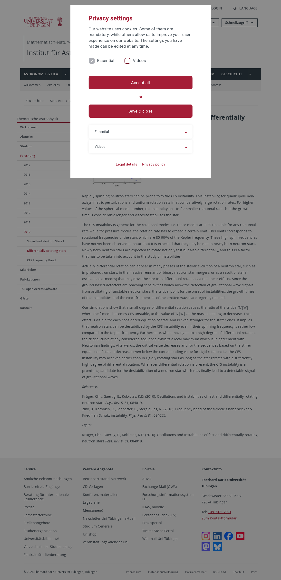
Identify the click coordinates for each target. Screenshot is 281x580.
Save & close (140, 111)
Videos (139, 60)
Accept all (140, 82)
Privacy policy (153, 164)
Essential (105, 60)
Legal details (126, 164)
